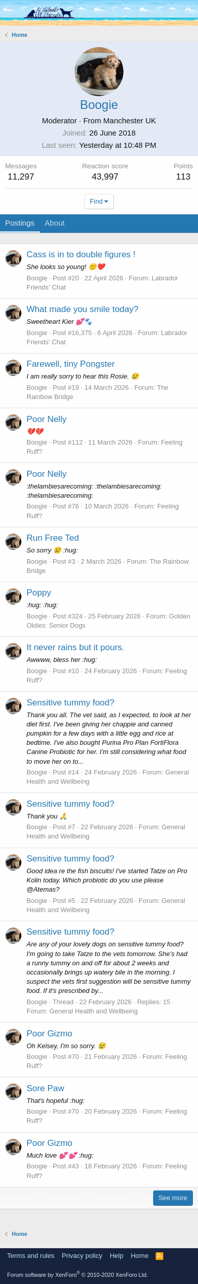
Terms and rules (30, 1255)
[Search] (186, 12)
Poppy (39, 592)
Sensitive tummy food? (70, 702)
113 (183, 177)
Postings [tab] (20, 222)
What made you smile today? (82, 309)
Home (139, 1255)
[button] (11, 13)
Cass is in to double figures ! (81, 254)
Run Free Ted (53, 538)
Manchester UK (129, 120)
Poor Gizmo (49, 1033)
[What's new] (167, 12)
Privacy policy (82, 1255)
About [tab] (55, 222)
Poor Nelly (46, 419)
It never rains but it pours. (76, 647)
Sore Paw (45, 1088)
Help (116, 1255)
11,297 (21, 177)
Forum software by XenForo (77, 1275)
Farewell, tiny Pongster (71, 364)
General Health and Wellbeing (94, 1011)
